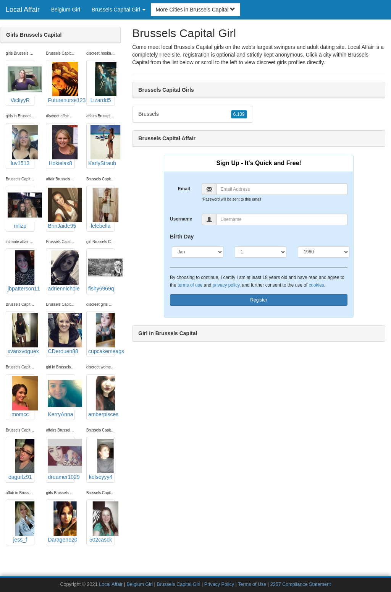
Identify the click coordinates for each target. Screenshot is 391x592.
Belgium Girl (65, 9)
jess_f (21, 522)
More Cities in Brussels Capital (196, 9)
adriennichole (61, 271)
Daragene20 (61, 522)
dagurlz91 (21, 459)
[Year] (323, 252)
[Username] (282, 219)
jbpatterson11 (21, 271)
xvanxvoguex (21, 333)
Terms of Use (252, 584)
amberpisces (101, 396)
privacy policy (226, 285)
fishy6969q (101, 271)
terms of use (190, 285)
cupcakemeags (101, 333)
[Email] (282, 189)
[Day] (260, 252)
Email (184, 188)
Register (258, 300)
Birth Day (182, 237)
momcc (21, 396)
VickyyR (21, 82)
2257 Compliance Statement (300, 584)
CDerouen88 (61, 333)
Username (181, 219)
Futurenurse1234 (61, 82)
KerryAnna (61, 396)
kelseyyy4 (101, 459)
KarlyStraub (101, 145)
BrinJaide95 (61, 208)
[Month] (197, 252)
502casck (101, 522)
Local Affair (23, 9)
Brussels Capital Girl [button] (118, 9)
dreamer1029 (61, 459)
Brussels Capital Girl (178, 584)
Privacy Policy (219, 584)
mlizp (21, 208)
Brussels (192, 114)
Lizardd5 (101, 82)
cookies (316, 285)
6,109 (239, 114)
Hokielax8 (61, 145)
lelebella (101, 208)
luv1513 (21, 145)
